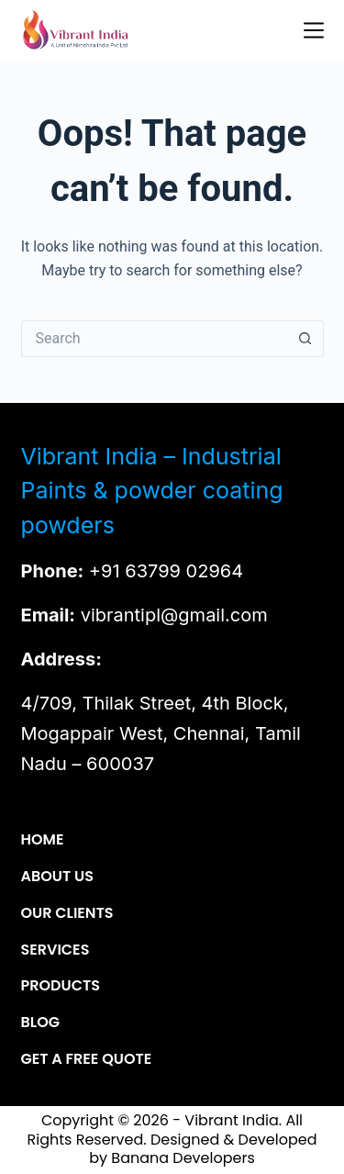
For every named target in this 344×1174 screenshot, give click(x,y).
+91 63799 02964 (166, 571)
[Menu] (314, 30)
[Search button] (305, 338)
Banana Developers (182, 1157)
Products (60, 986)
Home (42, 840)
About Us (57, 877)
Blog (40, 1023)
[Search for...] (154, 338)
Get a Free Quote (86, 1059)
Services (55, 950)
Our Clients (67, 913)
